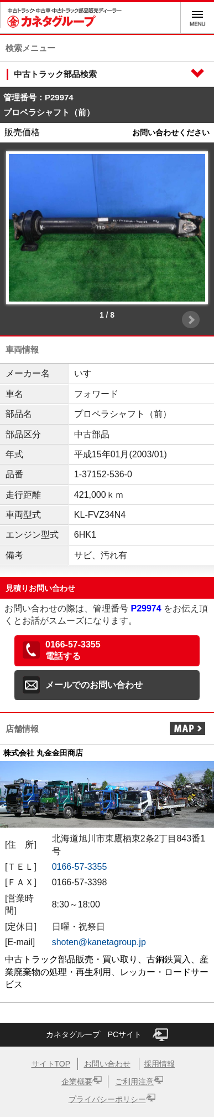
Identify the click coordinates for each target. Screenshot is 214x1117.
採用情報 (159, 1063)
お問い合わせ (107, 1063)
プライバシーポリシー (107, 1099)
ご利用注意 (134, 1081)
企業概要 (76, 1081)
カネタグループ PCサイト (107, 1034)
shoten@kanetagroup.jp (99, 942)
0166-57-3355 (79, 866)
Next (191, 320)
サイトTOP (51, 1063)
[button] (107, 650)
